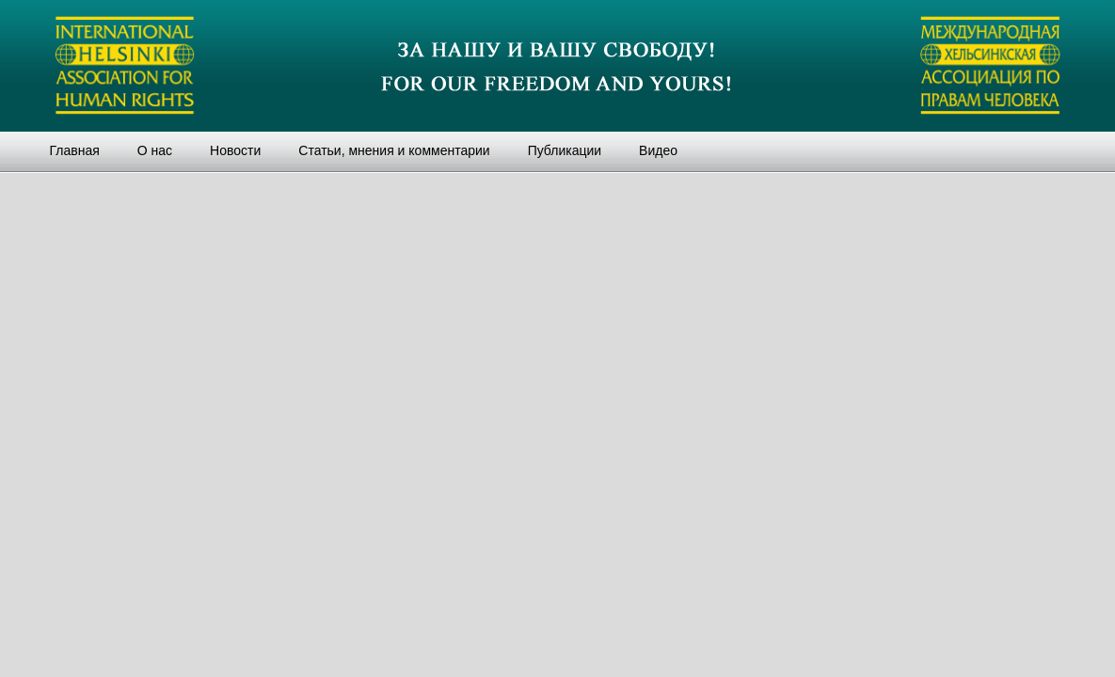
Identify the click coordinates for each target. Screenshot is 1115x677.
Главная (75, 150)
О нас (154, 150)
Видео (658, 150)
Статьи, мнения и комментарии (393, 150)
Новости (235, 150)
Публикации (564, 150)
